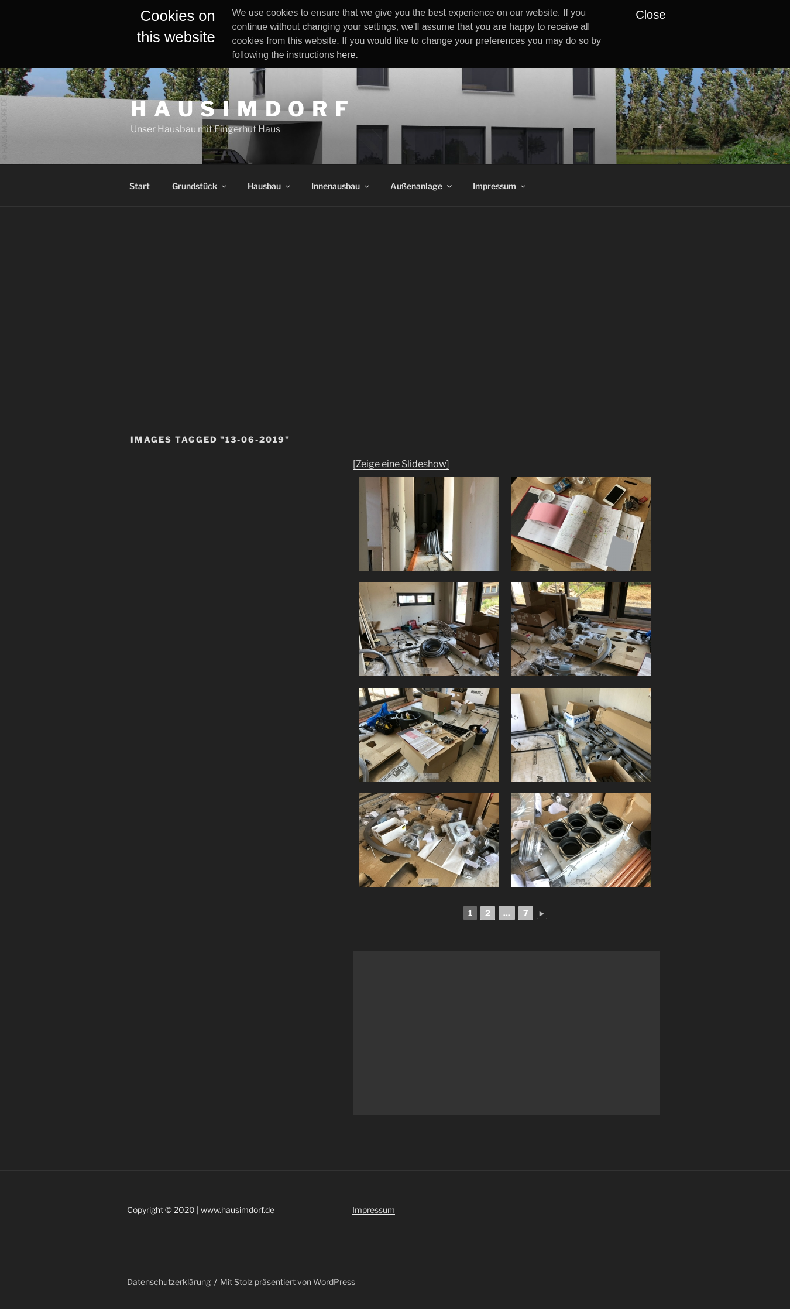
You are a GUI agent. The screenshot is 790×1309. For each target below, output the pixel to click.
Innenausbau (341, 186)
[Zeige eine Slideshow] (401, 464)
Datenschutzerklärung (169, 1282)
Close (650, 14)
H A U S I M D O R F (240, 109)
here (345, 55)
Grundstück (200, 186)
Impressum (500, 186)
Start (139, 186)
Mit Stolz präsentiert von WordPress (287, 1282)
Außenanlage (422, 186)
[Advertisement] (395, 294)
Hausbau (270, 186)
